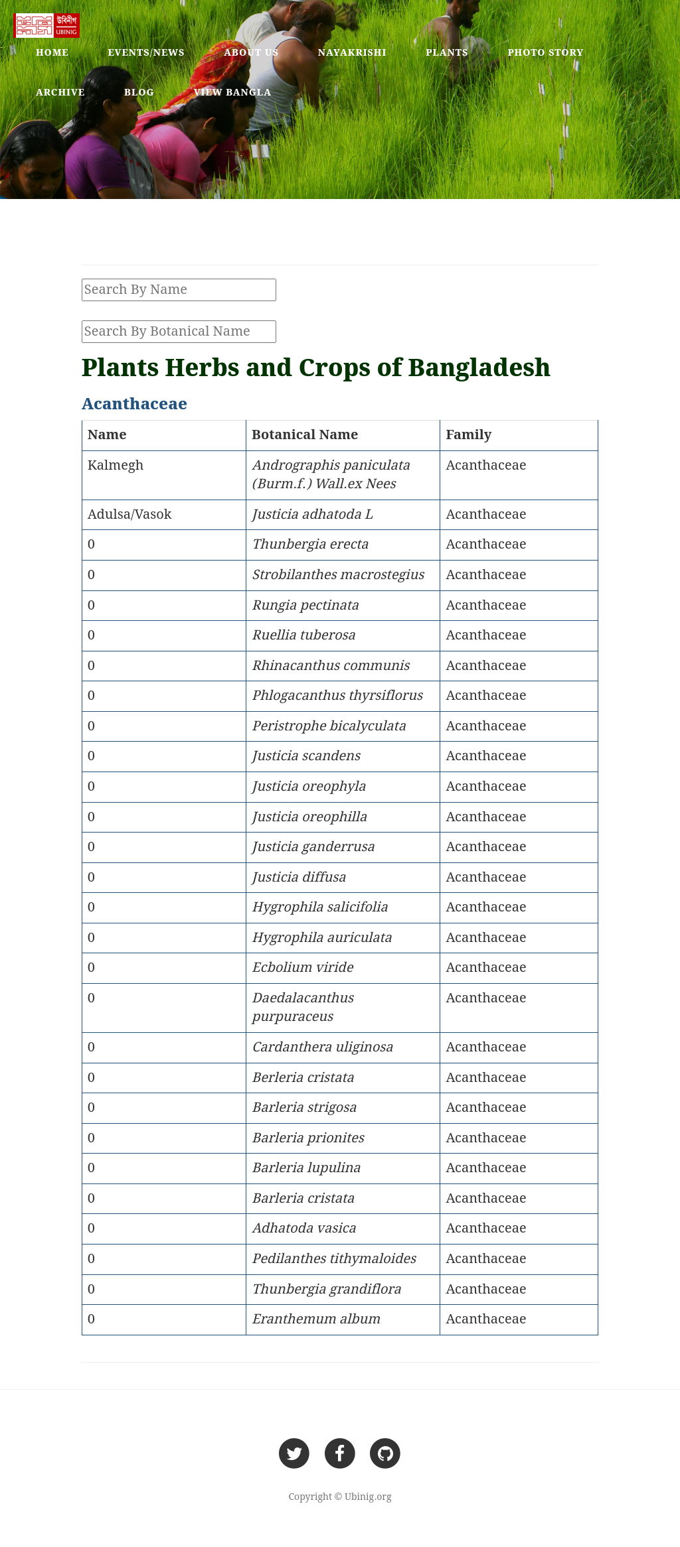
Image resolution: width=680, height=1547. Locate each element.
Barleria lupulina (306, 1168)
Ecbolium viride (302, 967)
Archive (60, 93)
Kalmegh (116, 465)
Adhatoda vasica (304, 1228)
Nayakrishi (352, 53)
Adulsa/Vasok (130, 514)
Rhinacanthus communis (330, 666)
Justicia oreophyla (309, 786)
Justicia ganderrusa (313, 847)
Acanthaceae (486, 465)
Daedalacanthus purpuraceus (302, 1008)
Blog (139, 93)
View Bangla (233, 93)
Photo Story (545, 53)
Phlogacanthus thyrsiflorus (337, 695)
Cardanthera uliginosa (322, 1047)
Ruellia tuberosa (303, 635)
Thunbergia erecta (310, 544)
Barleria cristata (303, 1198)
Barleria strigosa (304, 1107)
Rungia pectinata (305, 605)
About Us (251, 53)
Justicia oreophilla (309, 817)
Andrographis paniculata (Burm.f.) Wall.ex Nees (331, 475)
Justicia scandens (306, 756)
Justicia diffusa (298, 877)
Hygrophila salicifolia (320, 907)
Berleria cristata (303, 1078)
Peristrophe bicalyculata (329, 726)
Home (52, 53)
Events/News (146, 53)
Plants (447, 53)
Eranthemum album (316, 1319)
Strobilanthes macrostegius (338, 575)
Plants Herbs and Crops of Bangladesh (316, 369)
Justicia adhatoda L (312, 514)
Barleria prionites (308, 1138)
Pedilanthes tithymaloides (334, 1259)
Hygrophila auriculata (322, 938)
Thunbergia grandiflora (326, 1289)
